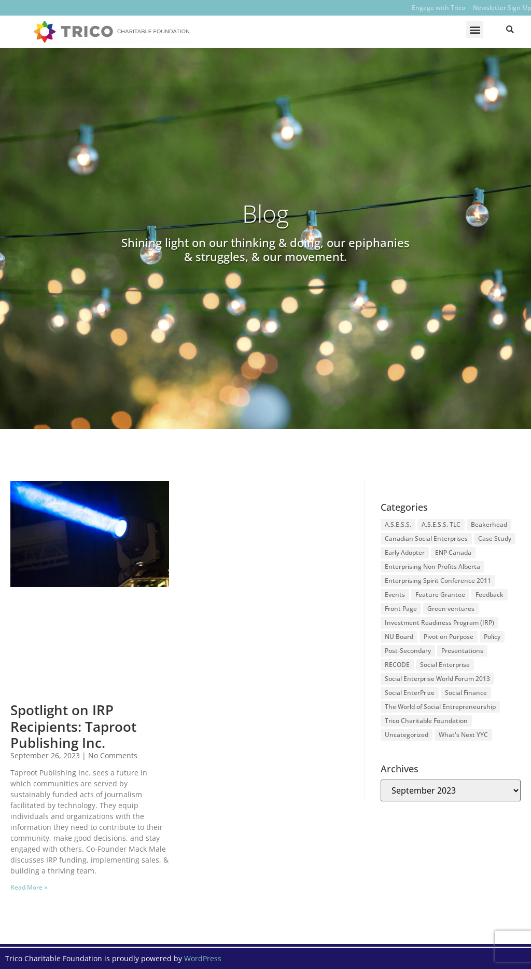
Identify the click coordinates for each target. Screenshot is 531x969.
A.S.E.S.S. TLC (441, 524)
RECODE (397, 664)
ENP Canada (453, 552)
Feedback (490, 594)
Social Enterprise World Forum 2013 (437, 678)
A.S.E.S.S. (398, 524)
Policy (492, 636)
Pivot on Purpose (448, 636)
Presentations (462, 650)
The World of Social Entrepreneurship (440, 706)
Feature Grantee (440, 594)
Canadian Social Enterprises (426, 538)
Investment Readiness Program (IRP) (439, 622)
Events (395, 594)
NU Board (399, 636)
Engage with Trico (438, 7)
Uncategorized (406, 734)
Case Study (494, 538)
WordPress (202, 958)
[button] (474, 29)
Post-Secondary (408, 650)
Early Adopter (405, 552)
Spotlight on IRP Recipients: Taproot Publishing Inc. (73, 726)
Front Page (401, 608)
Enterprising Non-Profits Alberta (432, 566)
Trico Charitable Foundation (426, 720)
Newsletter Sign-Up (502, 7)
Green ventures (450, 608)
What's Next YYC (463, 734)
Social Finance (466, 692)
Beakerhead (489, 524)
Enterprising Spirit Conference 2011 (438, 580)
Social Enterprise (445, 664)
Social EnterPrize (410, 692)
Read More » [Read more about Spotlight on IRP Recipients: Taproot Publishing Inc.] (28, 887)
